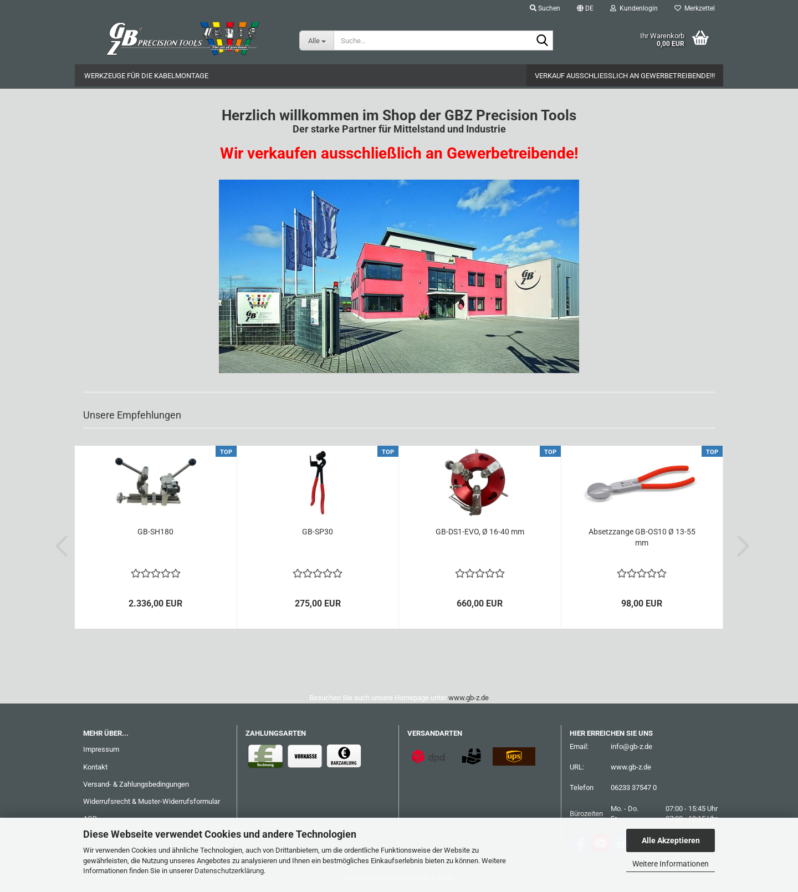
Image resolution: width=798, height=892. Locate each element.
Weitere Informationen (670, 863)
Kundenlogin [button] (634, 8)
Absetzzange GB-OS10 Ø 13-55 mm (642, 537)
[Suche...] (316, 40)
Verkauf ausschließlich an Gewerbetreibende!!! (625, 76)
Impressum (101, 749)
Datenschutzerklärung (229, 870)
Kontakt (95, 767)
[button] (585, 8)
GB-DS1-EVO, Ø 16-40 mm (480, 531)
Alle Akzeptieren (671, 840)
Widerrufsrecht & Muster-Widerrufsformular (151, 801)
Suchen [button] (545, 8)
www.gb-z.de (468, 698)
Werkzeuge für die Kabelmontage (146, 76)
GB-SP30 (317, 531)
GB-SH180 (155, 531)
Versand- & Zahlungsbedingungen (136, 784)
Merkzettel (694, 8)
